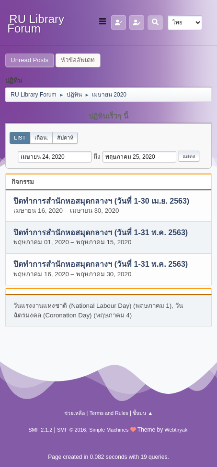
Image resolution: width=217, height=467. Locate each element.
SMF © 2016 (71, 430)
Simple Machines (108, 430)
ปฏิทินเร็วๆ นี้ (108, 116)
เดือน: (41, 138)
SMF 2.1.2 (40, 430)
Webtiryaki (176, 430)
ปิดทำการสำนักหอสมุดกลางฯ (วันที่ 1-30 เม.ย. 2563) (101, 201)
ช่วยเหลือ (74, 413)
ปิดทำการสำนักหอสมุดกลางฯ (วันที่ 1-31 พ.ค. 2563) (100, 232)
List (19, 138)
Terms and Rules (109, 413)
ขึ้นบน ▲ (143, 413)
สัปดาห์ (65, 138)
